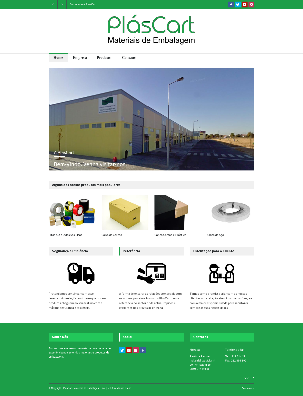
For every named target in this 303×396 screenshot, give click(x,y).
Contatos (129, 57)
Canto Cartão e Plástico (170, 235)
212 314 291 (239, 356)
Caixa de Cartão (112, 235)
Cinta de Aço (215, 235)
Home (58, 57)
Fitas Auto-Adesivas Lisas (65, 235)
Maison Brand (124, 388)
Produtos (104, 57)
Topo (245, 378)
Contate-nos (248, 388)
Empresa (80, 57)
